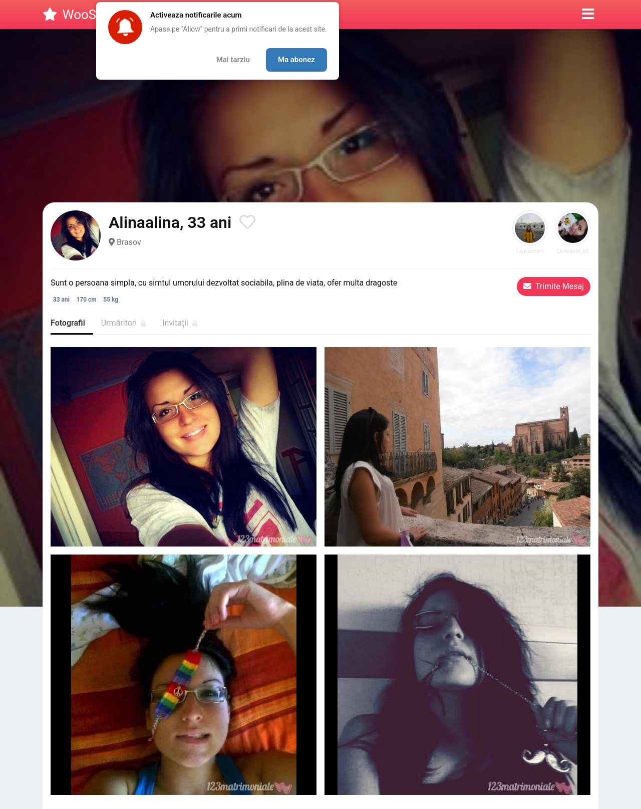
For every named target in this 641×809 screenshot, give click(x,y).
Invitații (180, 323)
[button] (588, 14)
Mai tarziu (233, 59)
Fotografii (68, 323)
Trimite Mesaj (553, 286)
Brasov (129, 242)
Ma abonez (296, 59)
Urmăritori (123, 323)
